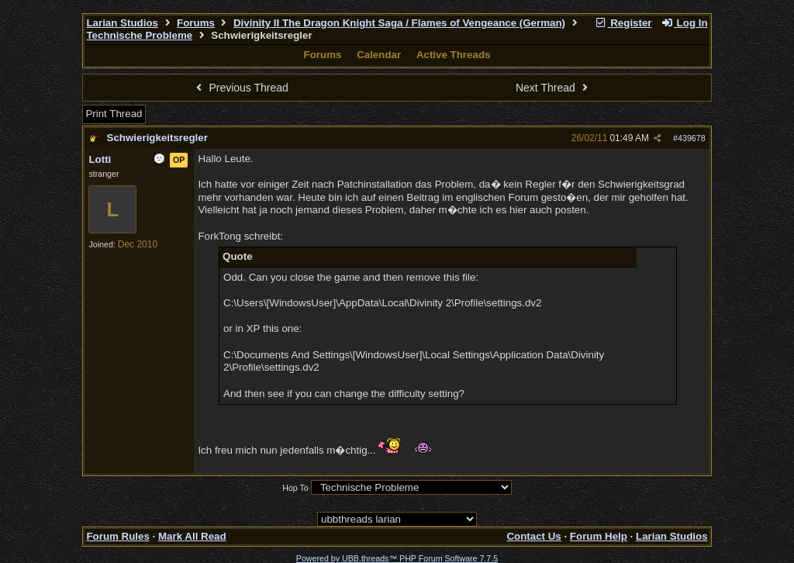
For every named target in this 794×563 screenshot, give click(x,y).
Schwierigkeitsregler (157, 137)
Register (623, 23)
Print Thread (113, 113)
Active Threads (453, 54)
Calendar (379, 54)
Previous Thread (240, 87)
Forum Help (598, 536)
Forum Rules (117, 536)
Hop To (295, 487)
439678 (692, 138)
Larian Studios (122, 23)
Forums (196, 23)
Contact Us (533, 536)
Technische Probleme (139, 35)
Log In (684, 23)
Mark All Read (192, 536)
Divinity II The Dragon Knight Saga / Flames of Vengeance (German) (399, 23)
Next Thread (554, 87)
